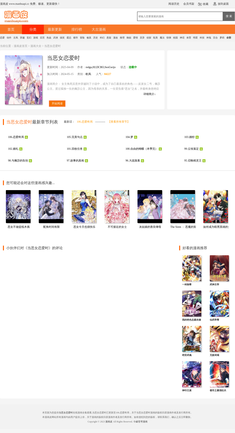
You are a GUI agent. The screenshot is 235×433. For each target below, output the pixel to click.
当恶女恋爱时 (66, 412)
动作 (9, 37)
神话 (182, 37)
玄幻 (29, 37)
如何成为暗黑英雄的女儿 (218, 226)
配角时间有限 (51, 226)
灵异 (142, 37)
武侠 (55, 37)
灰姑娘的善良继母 (150, 226)
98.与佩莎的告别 (18, 160)
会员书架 (188, 3)
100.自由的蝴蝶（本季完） (142, 148)
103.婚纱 (189, 137)
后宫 (42, 37)
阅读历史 (173, 3)
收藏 (205, 4)
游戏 (35, 37)
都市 (75, 37)
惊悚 (168, 37)
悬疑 (109, 37)
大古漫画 (99, 29)
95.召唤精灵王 (193, 160)
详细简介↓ (149, 94)
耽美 (155, 37)
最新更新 (55, 29)
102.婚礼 (13, 148)
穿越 (22, 37)
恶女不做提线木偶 (19, 226)
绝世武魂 (187, 355)
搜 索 (229, 16)
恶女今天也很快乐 (84, 226)
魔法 (162, 37)
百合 (215, 37)
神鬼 (208, 37)
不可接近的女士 (117, 226)
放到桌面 (223, 3)
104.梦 (129, 137)
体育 (188, 37)
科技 (202, 37)
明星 (195, 37)
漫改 (115, 37)
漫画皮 (108, 421)
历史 (95, 37)
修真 (89, 37)
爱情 (135, 37)
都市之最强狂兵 (218, 390)
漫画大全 (35, 46)
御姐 (129, 37)
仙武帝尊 (214, 319)
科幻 (102, 37)
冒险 (82, 37)
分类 (32, 29)
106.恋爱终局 (85, 121)
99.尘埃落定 (191, 148)
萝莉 (222, 37)
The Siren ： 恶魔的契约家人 (187, 226)
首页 (10, 29)
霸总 (69, 37)
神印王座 (187, 390)
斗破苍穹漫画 (140, 421)
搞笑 (62, 37)
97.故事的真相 (75, 160)
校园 (175, 37)
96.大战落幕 (133, 160)
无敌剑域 (214, 355)
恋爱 (2, 37)
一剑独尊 (187, 284)
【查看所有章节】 (119, 121)
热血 (49, 37)
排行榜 (76, 29)
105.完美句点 (75, 137)
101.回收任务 (75, 148)
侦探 (148, 37)
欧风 (88, 74)
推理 (122, 37)
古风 (15, 37)
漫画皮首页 (20, 46)
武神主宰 (214, 284)
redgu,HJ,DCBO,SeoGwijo (101, 67)
